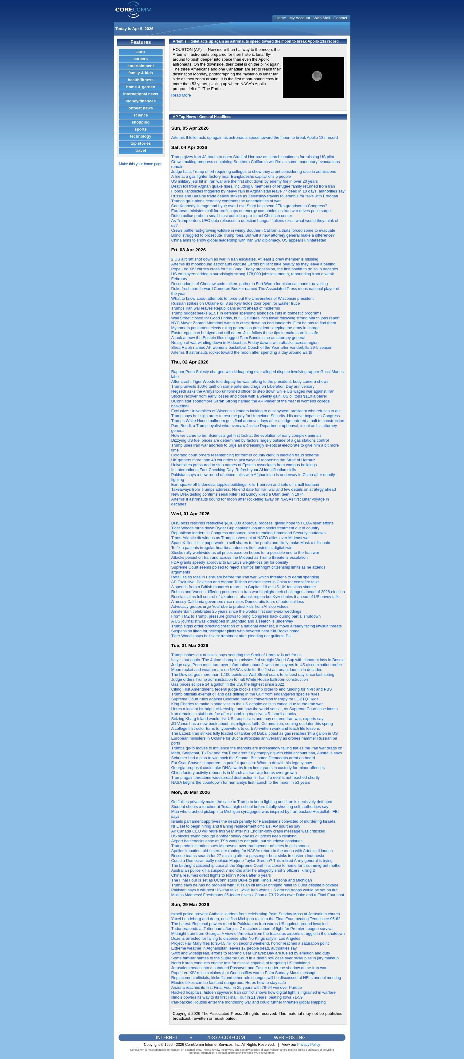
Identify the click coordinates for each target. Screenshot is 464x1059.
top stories (141, 143)
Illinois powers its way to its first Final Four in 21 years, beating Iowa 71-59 (237, 997)
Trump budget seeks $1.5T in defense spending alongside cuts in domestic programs (246, 313)
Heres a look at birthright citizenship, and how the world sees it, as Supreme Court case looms (254, 709)
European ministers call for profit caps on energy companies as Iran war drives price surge (251, 210)
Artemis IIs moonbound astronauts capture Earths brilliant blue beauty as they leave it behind (253, 264)
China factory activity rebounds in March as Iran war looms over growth (234, 772)
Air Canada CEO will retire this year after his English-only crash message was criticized (248, 831)
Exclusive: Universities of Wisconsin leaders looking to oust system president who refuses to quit (256, 411)
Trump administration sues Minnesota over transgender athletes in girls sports (240, 846)
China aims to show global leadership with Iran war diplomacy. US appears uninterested (248, 240)
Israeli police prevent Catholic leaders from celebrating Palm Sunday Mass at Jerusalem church (255, 914)
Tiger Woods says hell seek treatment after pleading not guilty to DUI (232, 636)
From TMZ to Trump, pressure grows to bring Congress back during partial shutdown (246, 616)
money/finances (141, 101)
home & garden (140, 87)
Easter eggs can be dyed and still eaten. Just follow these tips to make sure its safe (244, 332)
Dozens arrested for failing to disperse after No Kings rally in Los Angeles (236, 938)
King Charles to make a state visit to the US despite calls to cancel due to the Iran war (247, 704)
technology (140, 136)
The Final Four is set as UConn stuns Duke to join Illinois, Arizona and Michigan (241, 880)
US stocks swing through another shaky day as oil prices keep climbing (234, 836)
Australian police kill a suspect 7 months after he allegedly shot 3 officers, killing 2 (243, 870)
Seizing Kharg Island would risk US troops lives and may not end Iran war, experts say (247, 718)
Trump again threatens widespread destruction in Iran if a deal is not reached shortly (245, 777)
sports (141, 129)
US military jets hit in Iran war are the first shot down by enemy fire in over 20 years (244, 181)
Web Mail (322, 18)
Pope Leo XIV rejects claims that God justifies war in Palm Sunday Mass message (244, 972)
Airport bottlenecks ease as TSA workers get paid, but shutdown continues (237, 841)
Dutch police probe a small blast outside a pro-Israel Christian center (231, 215)
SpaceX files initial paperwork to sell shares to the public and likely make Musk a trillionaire (251, 542)
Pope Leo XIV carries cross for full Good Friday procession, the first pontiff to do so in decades (254, 269)
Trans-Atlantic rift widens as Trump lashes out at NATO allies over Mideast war (240, 537)
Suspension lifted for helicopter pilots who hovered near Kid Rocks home (235, 631)
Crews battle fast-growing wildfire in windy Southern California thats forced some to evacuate (253, 230)
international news (140, 94)
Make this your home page (140, 164)
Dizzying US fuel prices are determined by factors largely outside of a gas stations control (250, 440)
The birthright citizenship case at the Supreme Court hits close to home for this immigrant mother (256, 865)
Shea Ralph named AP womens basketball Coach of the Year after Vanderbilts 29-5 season (252, 347)
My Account (300, 18)
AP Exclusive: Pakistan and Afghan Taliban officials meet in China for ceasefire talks (245, 582)
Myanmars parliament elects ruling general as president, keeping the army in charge (245, 328)
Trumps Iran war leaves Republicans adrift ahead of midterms (225, 308)
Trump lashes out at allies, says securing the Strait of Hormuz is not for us (236, 655)
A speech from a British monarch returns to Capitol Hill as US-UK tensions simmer (243, 587)
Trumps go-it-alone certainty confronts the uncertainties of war (226, 201)
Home (280, 18)
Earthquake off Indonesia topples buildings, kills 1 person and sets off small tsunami (245, 484)
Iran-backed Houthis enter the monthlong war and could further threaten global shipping (248, 1002)
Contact (340, 18)
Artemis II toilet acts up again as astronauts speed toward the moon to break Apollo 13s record (254, 137)
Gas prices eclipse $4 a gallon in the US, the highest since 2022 (227, 684)
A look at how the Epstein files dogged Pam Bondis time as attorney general (238, 337)
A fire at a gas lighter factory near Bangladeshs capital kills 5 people (231, 176)
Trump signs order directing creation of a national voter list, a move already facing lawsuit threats (256, 626)
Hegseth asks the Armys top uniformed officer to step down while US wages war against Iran (253, 391)
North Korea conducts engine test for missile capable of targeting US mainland (240, 963)
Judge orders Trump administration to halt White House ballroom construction (239, 679)
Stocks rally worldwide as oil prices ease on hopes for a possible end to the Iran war (245, 552)
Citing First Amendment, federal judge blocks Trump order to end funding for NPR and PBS (251, 689)
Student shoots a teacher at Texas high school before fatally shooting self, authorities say (249, 806)
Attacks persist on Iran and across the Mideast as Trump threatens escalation (239, 557)
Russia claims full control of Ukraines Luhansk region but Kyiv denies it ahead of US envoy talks (256, 596)
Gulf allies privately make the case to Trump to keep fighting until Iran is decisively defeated (252, 801)
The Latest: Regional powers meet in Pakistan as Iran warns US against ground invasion (249, 923)
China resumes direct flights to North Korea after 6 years (221, 875)
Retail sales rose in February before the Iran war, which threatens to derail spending (245, 577)
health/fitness (141, 80)
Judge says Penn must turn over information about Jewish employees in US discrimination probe (256, 664)
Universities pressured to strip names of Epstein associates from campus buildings (244, 465)
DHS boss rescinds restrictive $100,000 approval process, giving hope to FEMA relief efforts (252, 523)
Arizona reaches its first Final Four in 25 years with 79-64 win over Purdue (236, 987)
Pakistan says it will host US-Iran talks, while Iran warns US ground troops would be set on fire (254, 890)
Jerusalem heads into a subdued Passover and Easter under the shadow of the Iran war (249, 968)
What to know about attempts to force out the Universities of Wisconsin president (242, 298)
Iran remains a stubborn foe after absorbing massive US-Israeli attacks (233, 713)
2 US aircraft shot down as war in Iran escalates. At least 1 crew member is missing (244, 259)
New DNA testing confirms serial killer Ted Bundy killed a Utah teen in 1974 (237, 494)
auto (140, 51)
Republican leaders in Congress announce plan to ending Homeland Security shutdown (248, 533)
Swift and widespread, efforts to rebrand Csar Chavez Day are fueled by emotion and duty (250, 953)
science (140, 115)
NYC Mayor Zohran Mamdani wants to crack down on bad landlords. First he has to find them (253, 323)
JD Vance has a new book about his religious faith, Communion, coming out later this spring (252, 723)
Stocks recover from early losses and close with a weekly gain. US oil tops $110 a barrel (249, 396)
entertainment (140, 65)
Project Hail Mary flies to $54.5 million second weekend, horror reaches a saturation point (250, 943)
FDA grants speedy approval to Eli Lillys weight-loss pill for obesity (229, 562)
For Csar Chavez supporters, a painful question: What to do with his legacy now (241, 762)
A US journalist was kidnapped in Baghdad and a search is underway (232, 621)
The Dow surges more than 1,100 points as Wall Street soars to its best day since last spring (252, 674)
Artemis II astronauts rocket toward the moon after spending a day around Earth (241, 352)
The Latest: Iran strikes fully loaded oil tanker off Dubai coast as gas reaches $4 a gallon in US (254, 733)
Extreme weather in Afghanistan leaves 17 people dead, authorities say (234, 948)
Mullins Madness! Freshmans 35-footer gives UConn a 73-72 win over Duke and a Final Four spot (257, 895)
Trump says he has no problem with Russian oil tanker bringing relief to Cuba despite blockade (254, 885)
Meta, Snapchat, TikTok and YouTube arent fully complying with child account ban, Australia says (256, 753)
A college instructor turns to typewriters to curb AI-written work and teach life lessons (245, 728)
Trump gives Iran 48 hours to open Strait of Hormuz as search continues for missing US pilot (252, 156)
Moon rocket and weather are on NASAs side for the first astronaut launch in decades (246, 669)
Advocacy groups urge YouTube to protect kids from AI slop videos (230, 606)
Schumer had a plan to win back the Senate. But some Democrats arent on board (243, 758)
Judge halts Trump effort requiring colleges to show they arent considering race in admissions (253, 171)
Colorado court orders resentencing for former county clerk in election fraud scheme (245, 455)
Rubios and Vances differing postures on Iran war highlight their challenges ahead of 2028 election (258, 591)
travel (140, 150)
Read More (181, 95)
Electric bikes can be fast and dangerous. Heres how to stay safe (228, 982)
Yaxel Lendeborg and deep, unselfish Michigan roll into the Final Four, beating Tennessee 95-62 (256, 918)
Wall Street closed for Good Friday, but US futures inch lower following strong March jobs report (255, 318)
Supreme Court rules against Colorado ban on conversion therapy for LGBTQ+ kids (244, 699)
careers (141, 58)
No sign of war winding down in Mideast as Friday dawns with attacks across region (245, 342)
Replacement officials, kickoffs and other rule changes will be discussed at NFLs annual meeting (256, 977)
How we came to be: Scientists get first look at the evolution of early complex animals (246, 435)
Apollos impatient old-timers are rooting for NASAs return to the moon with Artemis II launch (252, 850)
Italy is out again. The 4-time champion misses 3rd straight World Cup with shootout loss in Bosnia (258, 659)
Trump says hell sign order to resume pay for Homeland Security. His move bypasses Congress (255, 415)
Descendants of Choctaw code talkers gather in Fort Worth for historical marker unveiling (249, 283)
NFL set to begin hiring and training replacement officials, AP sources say (235, 826)
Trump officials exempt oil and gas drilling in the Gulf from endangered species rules (245, 694)
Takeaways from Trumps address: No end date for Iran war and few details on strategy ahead (253, 489)
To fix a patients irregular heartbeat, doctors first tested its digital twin (232, 547)
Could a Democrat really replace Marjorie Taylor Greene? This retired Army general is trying (252, 860)
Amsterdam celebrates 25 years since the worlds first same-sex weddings (236, 611)
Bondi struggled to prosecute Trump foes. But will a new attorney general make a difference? (253, 235)
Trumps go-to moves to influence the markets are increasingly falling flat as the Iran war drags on (256, 748)
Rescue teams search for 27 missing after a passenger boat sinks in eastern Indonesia (247, 855)
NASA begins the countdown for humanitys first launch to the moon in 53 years (240, 782)
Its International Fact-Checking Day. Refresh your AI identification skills (233, 469)
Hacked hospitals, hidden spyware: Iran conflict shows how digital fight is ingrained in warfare (253, 992)
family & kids (140, 72)
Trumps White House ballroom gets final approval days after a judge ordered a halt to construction (257, 420)
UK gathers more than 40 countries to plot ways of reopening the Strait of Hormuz (243, 460)
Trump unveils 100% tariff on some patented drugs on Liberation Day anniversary (243, 386)
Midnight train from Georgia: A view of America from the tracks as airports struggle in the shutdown (258, 933)
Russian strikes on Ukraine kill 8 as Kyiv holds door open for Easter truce (235, 303)
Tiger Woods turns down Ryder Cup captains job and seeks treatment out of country (245, 528)
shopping (141, 122)
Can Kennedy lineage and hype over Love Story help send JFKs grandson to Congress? (249, 206)
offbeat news (140, 108)
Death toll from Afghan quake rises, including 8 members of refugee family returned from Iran (253, 186)
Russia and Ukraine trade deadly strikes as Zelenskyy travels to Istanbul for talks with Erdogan (254, 196)
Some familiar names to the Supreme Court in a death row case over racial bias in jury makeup (255, 958)
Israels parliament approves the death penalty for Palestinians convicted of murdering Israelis (253, 821)
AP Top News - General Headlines (202, 117)
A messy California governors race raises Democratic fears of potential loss (237, 601)
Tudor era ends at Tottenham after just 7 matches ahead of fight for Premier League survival (252, 928)
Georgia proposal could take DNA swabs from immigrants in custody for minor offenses (248, 767)
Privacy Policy (308, 1044)
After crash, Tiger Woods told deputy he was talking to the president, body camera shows (250, 381)
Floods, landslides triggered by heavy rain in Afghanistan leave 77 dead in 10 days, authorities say (258, 191)
